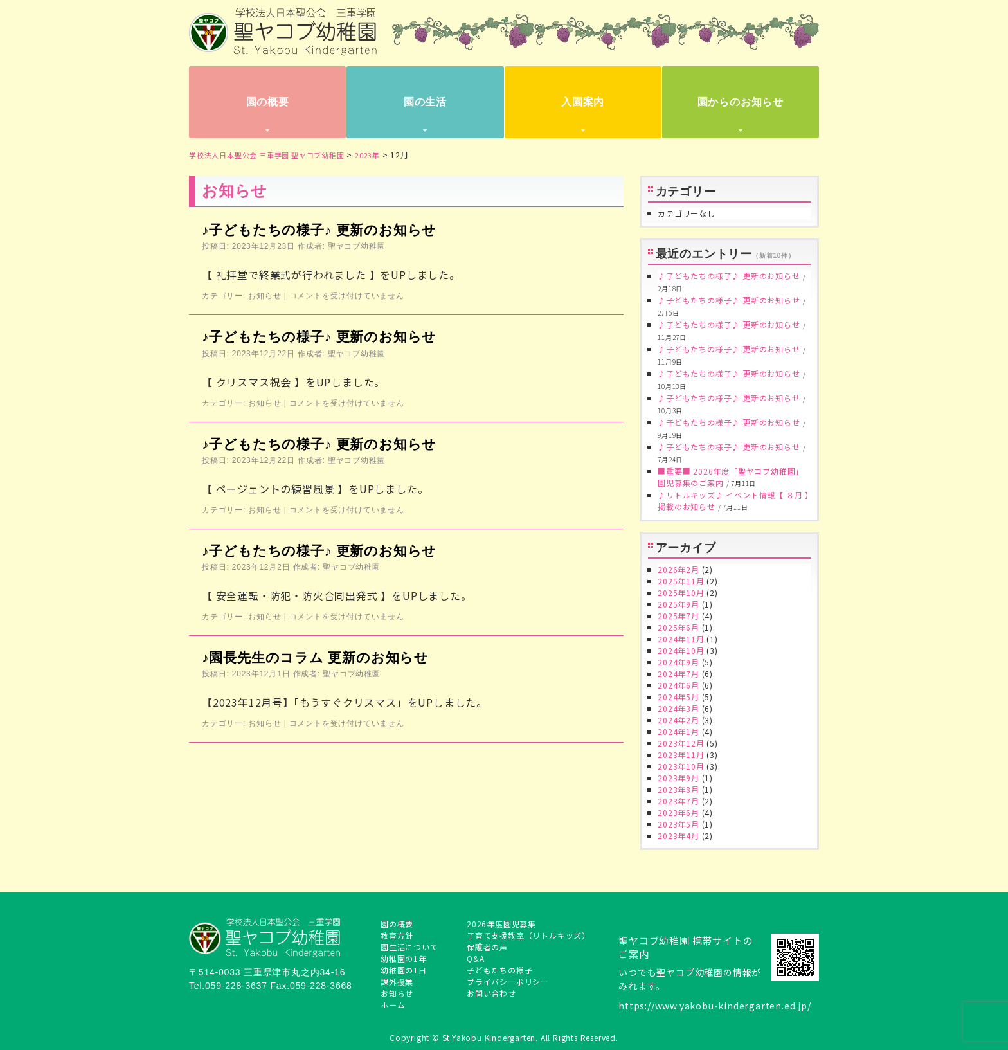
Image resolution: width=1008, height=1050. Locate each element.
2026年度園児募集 (501, 923)
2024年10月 (681, 650)
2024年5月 (678, 696)
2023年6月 (678, 812)
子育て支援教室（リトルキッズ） (528, 935)
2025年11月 (681, 580)
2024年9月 (678, 661)
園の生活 (425, 101)
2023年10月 (681, 766)
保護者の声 (487, 946)
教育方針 (397, 935)
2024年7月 (678, 673)
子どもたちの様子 (499, 969)
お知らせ (264, 295)
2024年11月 (681, 638)
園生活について (409, 946)
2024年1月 (678, 731)
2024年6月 (678, 685)
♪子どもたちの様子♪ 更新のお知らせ (319, 229)
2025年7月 (678, 615)
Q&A (475, 958)
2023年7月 (678, 800)
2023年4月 (678, 835)
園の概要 (267, 101)
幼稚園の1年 (404, 958)
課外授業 (397, 981)
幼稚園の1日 (404, 969)
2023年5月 (678, 824)
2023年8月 (678, 789)
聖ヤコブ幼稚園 (357, 246)
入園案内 (582, 101)
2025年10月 (681, 592)
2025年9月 (678, 604)
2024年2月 (678, 719)
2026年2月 (678, 569)
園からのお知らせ (741, 101)
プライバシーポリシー (508, 981)
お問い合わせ (491, 993)
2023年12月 (681, 743)
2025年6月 (678, 627)
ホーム (393, 1004)
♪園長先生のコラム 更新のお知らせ (315, 657)
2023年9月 (678, 777)
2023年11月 (681, 754)
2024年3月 (678, 708)
